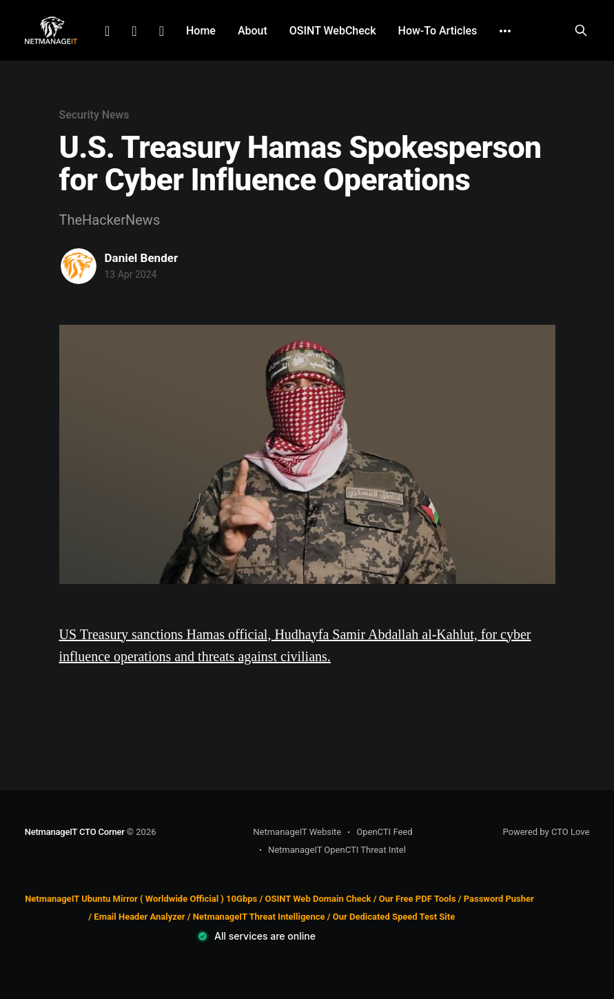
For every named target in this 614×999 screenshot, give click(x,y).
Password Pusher (499, 899)
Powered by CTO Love (545, 832)
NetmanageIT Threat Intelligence (259, 916)
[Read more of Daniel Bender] (78, 266)
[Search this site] (581, 30)
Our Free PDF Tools (417, 899)
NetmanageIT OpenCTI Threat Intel (337, 850)
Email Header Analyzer (139, 916)
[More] (505, 31)
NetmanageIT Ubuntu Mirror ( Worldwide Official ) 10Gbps (141, 899)
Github (161, 31)
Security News (94, 114)
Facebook (134, 31)
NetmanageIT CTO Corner (75, 832)
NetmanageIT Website (297, 832)
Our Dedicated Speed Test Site (394, 916)
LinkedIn (107, 31)
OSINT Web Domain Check (318, 899)
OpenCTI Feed (384, 832)
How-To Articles (438, 30)
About (252, 30)
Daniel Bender (141, 258)
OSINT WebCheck (332, 30)
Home (201, 30)
